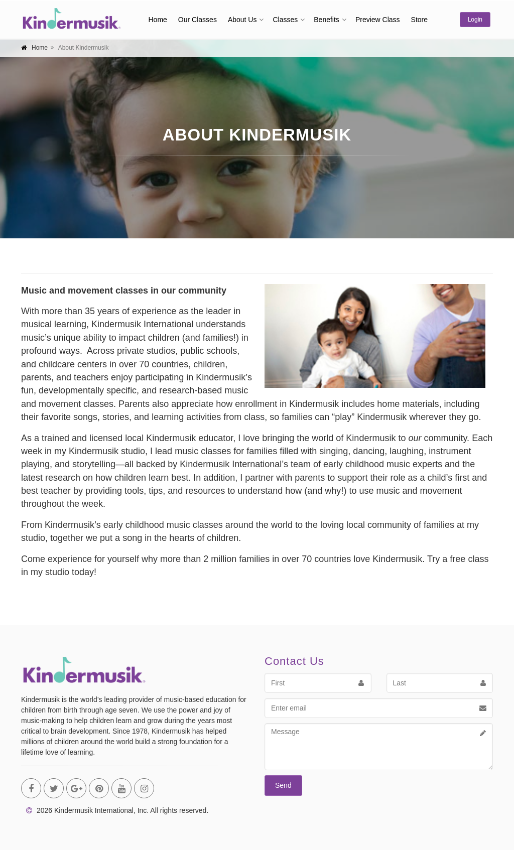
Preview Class (377, 20)
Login (475, 19)
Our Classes (197, 20)
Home (158, 20)
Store (419, 20)
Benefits (326, 20)
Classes (285, 20)
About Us (242, 20)
